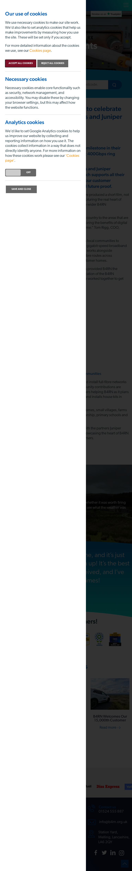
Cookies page (40, 51)
